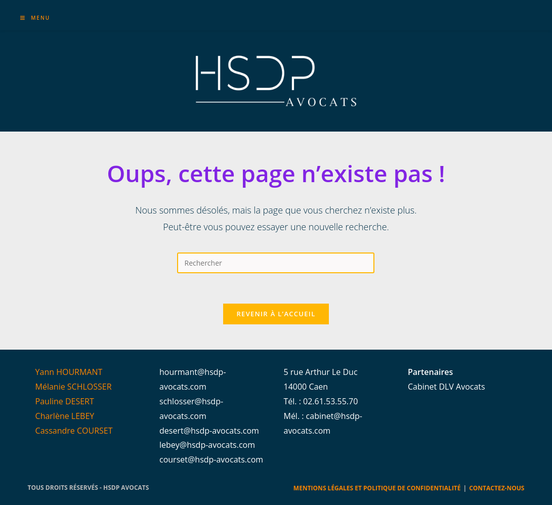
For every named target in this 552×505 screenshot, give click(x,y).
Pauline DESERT (64, 401)
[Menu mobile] (35, 17)
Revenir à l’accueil (275, 313)
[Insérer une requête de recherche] (275, 262)
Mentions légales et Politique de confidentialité (377, 488)
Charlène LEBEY (65, 416)
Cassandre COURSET (74, 430)
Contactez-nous (496, 488)
